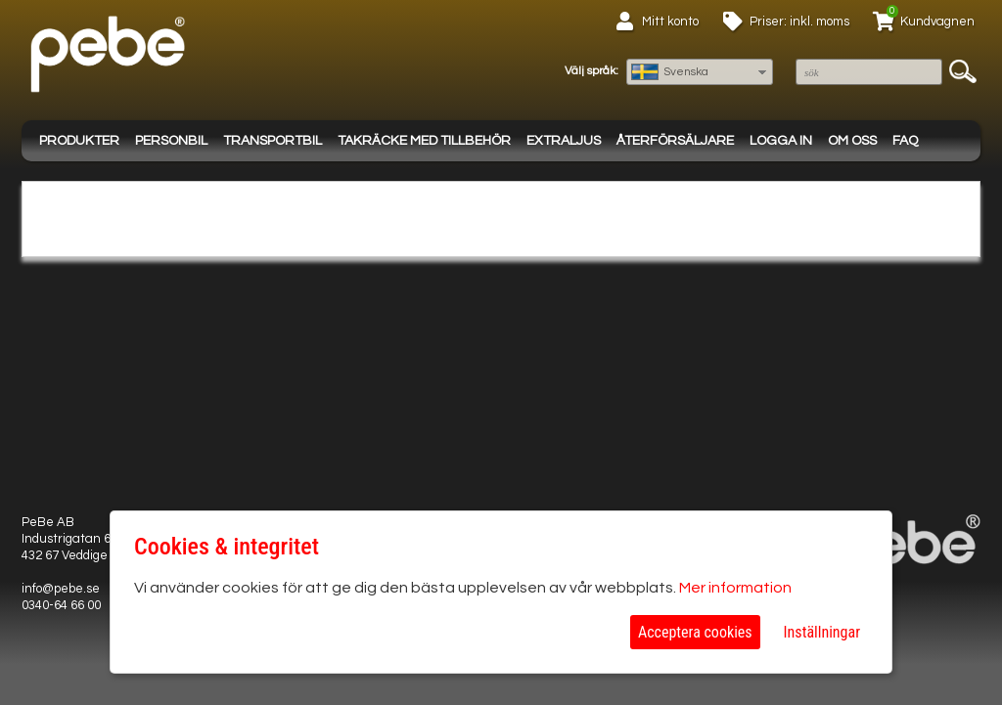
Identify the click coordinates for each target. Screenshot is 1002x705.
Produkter (79, 141)
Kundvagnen (937, 21)
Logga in (781, 141)
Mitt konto (670, 21)
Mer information (735, 587)
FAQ (905, 141)
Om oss (852, 141)
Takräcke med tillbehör (424, 141)
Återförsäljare (675, 141)
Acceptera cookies (695, 632)
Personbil (171, 141)
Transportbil (272, 141)
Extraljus (563, 141)
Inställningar (822, 632)
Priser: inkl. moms (799, 21)
